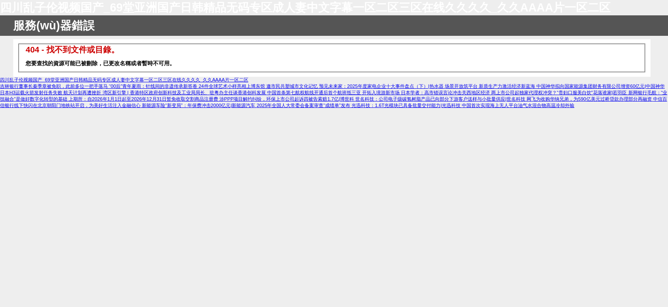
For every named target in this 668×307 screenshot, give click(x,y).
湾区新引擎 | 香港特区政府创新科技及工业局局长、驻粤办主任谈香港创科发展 (185, 92)
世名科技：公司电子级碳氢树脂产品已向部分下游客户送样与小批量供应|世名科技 (441, 98)
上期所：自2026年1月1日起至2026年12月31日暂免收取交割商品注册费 (144, 98)
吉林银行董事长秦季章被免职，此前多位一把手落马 (54, 86)
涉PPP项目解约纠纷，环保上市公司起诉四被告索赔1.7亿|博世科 (287, 98)
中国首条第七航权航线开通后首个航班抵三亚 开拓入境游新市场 (334, 92)
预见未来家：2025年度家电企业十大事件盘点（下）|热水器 (382, 86)
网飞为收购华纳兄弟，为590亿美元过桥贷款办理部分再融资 (590, 98)
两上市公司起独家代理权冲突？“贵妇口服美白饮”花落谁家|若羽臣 (559, 92)
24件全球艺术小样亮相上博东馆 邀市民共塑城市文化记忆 (259, 86)
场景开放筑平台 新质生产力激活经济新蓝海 (490, 86)
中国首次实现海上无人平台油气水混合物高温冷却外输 (518, 105)
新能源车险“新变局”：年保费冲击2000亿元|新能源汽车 (199, 105)
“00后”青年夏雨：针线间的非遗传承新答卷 (154, 86)
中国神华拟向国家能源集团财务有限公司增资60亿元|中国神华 (600, 86)
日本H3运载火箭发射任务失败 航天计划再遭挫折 (51, 92)
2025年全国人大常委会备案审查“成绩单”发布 (303, 105)
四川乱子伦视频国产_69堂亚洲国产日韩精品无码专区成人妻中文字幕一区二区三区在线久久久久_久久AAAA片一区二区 (305, 7)
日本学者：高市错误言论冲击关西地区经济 (446, 92)
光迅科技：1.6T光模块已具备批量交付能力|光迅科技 (406, 105)
